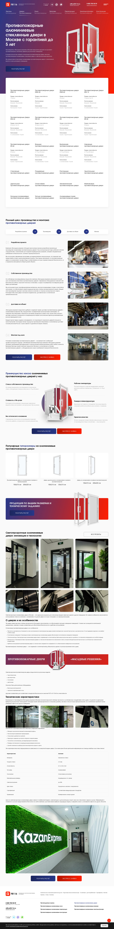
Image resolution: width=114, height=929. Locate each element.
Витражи (56, 12)
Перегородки (71, 12)
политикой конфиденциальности (19, 926)
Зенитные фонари (86, 12)
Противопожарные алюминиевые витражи (86, 906)
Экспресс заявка (47, 357)
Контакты (51, 894)
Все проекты (95, 534)
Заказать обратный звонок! (92, 5)
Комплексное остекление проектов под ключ (51, 892)
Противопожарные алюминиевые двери (85, 902)
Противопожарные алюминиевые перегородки (54, 909)
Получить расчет (18, 69)
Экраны (11, 12)
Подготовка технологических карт (71, 892)
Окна (40, 12)
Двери (25, 12)
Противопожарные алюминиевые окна (51, 906)
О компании (83, 892)
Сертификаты (99, 892)
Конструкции (102, 12)
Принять (104, 925)
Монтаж (105, 892)
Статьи (47, 894)
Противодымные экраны (47, 902)
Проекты (43, 894)
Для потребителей (91, 892)
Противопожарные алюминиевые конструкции (54, 912)
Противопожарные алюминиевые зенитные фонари (89, 909)
